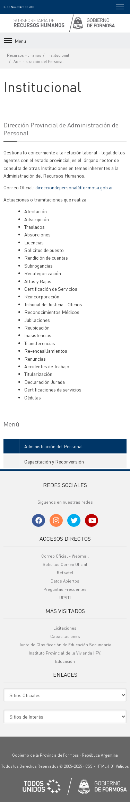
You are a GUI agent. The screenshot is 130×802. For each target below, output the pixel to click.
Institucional (58, 55)
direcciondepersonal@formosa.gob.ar (74, 187)
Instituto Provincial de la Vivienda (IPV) (65, 653)
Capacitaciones (65, 636)
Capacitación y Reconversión (54, 461)
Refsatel (65, 572)
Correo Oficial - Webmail (65, 556)
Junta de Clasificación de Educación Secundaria (65, 644)
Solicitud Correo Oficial (65, 564)
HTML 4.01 (105, 766)
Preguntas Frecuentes (65, 589)
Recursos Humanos (24, 55)
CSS (89, 766)
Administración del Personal (38, 61)
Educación (65, 661)
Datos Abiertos (65, 581)
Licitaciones (65, 628)
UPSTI (65, 597)
